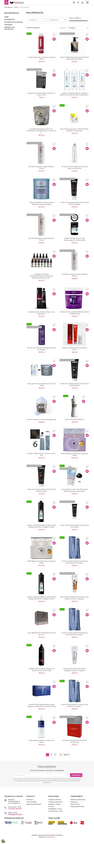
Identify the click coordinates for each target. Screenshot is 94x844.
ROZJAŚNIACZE (9, 19)
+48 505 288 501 (15, 809)
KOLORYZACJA (11, 13)
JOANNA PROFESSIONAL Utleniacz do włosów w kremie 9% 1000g (41, 669)
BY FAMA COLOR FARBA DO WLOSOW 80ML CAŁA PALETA (75, 167)
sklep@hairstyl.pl (15, 814)
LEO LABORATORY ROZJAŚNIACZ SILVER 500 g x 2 (42, 634)
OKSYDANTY (8, 24)
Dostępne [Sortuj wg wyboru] (79, 28)
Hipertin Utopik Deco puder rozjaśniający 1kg (41, 419)
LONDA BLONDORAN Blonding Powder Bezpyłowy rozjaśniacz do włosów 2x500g (41, 705)
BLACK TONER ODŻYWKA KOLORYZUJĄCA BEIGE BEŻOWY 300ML (74, 58)
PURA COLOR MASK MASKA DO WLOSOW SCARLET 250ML (41, 490)
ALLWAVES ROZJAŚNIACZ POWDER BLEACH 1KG (74, 741)
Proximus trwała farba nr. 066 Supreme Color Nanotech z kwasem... (74, 634)
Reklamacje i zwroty (55, 809)
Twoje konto (76, 796)
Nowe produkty (31, 802)
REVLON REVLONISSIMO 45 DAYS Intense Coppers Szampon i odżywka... (74, 598)
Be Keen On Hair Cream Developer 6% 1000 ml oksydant (41, 348)
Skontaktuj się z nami (55, 811)
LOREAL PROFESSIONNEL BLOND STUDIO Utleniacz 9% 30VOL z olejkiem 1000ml (41, 598)
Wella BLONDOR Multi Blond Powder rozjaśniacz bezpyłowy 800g (41, 203)
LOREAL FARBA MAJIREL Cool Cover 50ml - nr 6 (41, 454)
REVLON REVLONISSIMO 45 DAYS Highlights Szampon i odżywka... (74, 669)
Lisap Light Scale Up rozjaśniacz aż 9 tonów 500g (41, 384)
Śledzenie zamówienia (77, 799)
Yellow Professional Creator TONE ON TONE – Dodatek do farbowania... (74, 130)
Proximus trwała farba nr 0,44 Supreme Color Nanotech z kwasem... (75, 562)
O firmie (51, 806)
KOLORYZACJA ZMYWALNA (13, 22)
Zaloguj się (74, 802)
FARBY (6, 17)
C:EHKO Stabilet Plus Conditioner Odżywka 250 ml (41, 58)
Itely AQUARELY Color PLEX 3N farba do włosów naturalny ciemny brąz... (74, 490)
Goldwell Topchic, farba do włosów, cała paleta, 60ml (41, 313)
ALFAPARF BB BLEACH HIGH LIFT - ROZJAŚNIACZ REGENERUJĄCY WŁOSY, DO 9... (41, 131)
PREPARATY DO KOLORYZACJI (9, 28)
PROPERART (50, 837)
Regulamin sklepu (54, 804)
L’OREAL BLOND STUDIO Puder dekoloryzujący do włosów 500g (74, 239)
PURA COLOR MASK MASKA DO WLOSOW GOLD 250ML (74, 526)
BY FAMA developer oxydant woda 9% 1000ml (74, 275)
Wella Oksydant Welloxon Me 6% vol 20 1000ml (41, 741)
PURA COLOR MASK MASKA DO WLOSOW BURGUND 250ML (74, 203)
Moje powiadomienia (77, 806)
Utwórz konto (75, 804)
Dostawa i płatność (54, 799)
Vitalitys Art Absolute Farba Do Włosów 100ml (74, 348)
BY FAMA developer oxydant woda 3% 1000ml (41, 167)
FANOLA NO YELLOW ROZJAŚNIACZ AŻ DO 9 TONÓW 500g (74, 313)
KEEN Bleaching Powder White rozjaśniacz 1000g (41, 562)
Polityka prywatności (55, 802)
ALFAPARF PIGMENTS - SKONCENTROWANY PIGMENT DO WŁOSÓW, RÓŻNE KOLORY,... (41, 276)
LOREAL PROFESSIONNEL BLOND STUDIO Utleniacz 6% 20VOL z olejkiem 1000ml (41, 526)
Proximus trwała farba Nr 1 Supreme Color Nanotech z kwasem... (74, 705)
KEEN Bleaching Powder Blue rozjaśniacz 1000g (74, 454)
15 (60, 754)
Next (66, 755)
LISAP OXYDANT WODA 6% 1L (75, 419)
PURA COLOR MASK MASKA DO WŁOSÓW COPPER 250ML (74, 384)
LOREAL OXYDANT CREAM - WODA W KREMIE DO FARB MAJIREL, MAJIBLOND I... (74, 94)
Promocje (29, 799)
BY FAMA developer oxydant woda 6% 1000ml (41, 239)
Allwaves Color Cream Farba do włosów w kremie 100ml (41, 94)
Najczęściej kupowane (33, 804)
